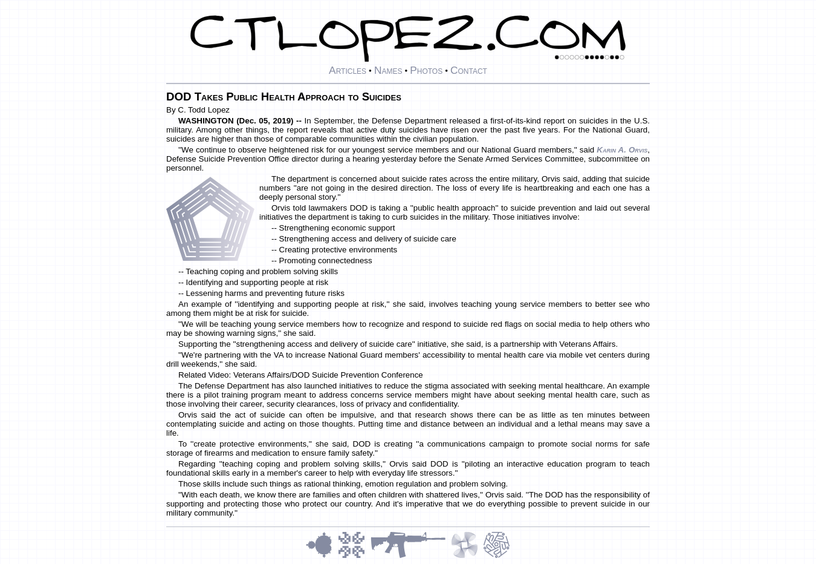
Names (388, 70)
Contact (468, 70)
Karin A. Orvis (622, 149)
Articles (347, 70)
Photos (426, 70)
